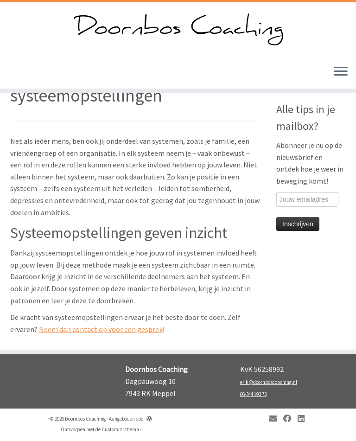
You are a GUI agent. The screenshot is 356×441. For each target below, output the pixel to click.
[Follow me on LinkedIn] (304, 419)
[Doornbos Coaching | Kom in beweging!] (178, 30)
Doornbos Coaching (85, 418)
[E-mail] (276, 419)
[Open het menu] (341, 72)
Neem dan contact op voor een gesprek (101, 329)
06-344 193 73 (253, 394)
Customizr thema (120, 429)
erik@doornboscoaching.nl (268, 382)
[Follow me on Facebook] (290, 419)
